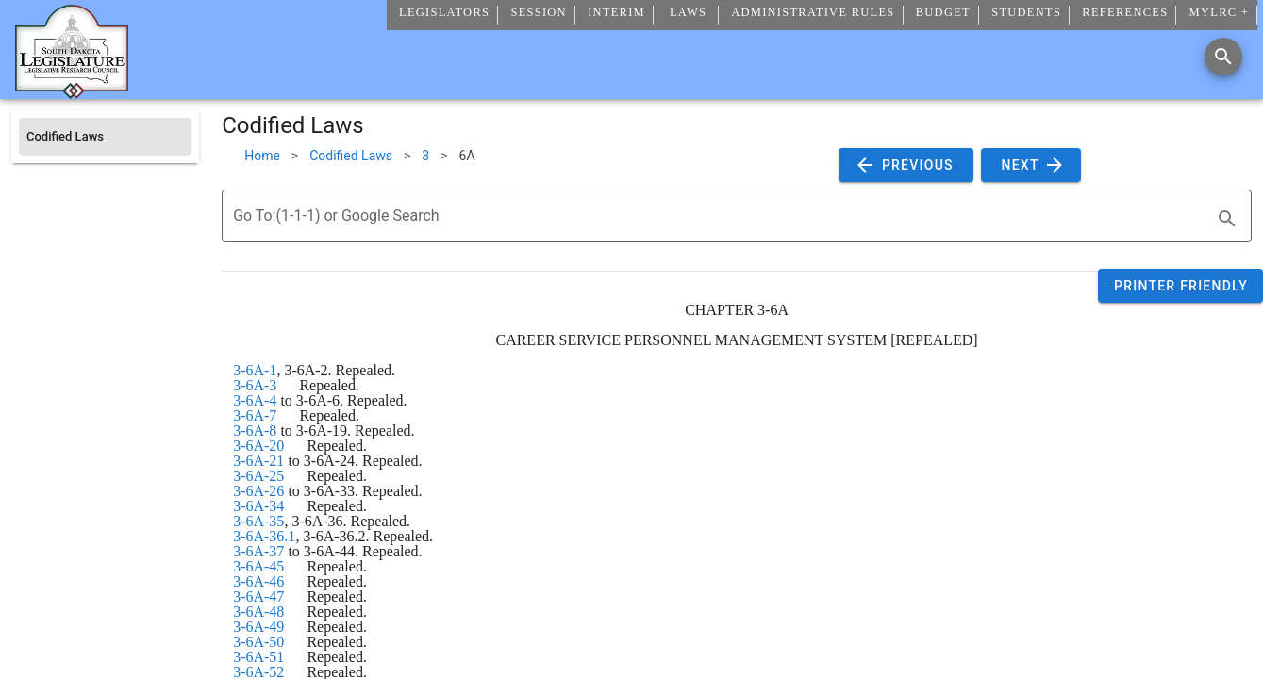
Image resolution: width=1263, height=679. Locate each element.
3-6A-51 (258, 657)
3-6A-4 (254, 400)
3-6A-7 (254, 415)
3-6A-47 (258, 596)
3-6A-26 (258, 491)
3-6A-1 (254, 370)
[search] (1227, 219)
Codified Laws (350, 155)
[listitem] (105, 137)
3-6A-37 (258, 551)
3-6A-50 (258, 642)
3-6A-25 (258, 476)
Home (262, 155)
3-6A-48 (258, 612)
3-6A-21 (258, 461)
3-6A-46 (258, 581)
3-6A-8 (254, 430)
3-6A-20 (258, 446)
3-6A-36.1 (264, 536)
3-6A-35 (258, 521)
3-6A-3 (254, 385)
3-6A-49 (258, 627)
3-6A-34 (258, 506)
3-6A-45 (258, 566)
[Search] (1223, 56)
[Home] (71, 91)
